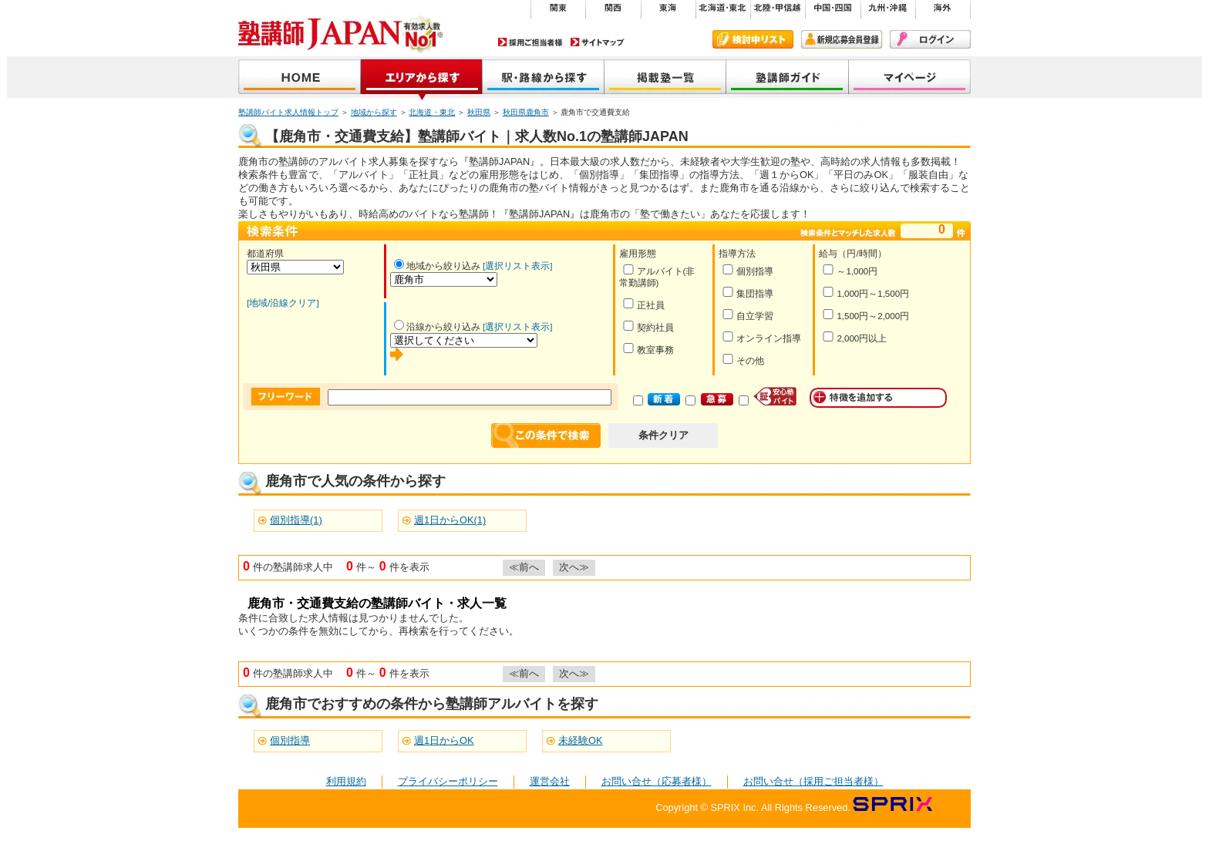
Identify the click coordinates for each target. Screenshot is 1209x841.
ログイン (930, 39)
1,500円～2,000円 (865, 315)
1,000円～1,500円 (865, 292)
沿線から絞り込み (437, 326)
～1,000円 (849, 270)
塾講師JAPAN (299, 78)
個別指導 (747, 270)
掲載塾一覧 (665, 78)
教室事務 (648, 349)
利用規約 (346, 781)
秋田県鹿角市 (526, 112)
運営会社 (550, 781)
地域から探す (422, 78)
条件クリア (663, 435)
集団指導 (747, 292)
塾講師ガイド (787, 78)
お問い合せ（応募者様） (656, 781)
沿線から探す (543, 78)
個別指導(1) (296, 520)
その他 (743, 359)
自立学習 (747, 315)
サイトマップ (598, 42)
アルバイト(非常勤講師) (657, 276)
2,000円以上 (854, 337)
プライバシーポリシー (448, 781)
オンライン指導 (761, 337)
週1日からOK (444, 740)
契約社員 (648, 326)
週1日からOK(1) (450, 520)
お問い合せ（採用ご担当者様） (813, 781)
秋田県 (478, 112)
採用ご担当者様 (530, 42)
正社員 (643, 304)
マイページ (910, 78)
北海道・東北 (432, 112)
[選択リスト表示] (517, 266)
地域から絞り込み (437, 266)
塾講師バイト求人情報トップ (288, 112)
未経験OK (580, 740)
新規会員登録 (841, 39)
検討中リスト (752, 39)
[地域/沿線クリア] (283, 303)
